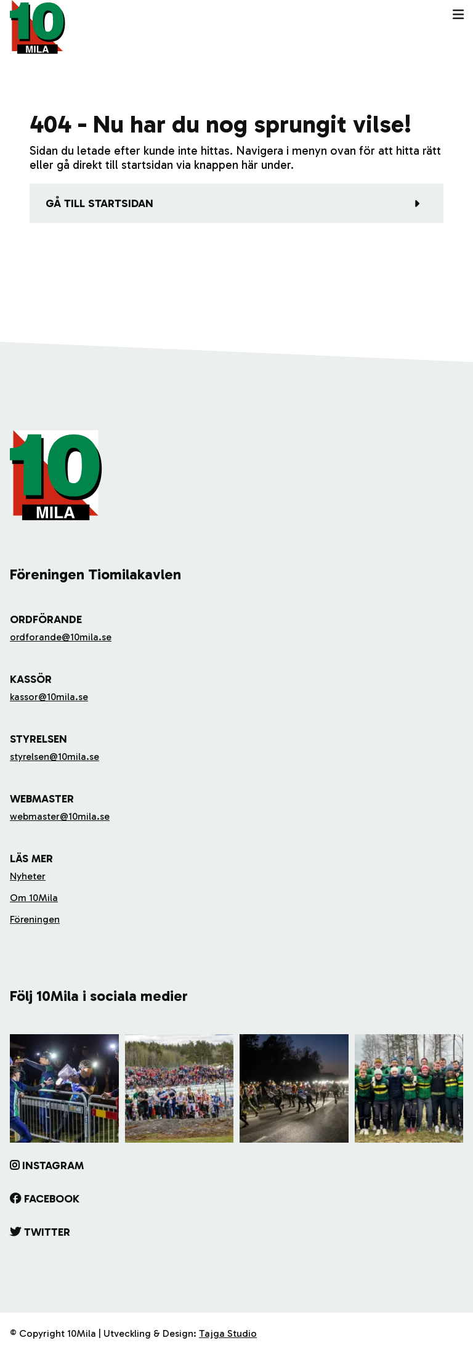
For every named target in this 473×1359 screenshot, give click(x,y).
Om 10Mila (34, 898)
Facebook (51, 1199)
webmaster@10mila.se (60, 816)
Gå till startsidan (99, 203)
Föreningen (35, 919)
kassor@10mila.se (49, 697)
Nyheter (28, 876)
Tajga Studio (228, 1333)
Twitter (47, 1232)
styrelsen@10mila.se (54, 756)
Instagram (53, 1165)
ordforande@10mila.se (60, 637)
